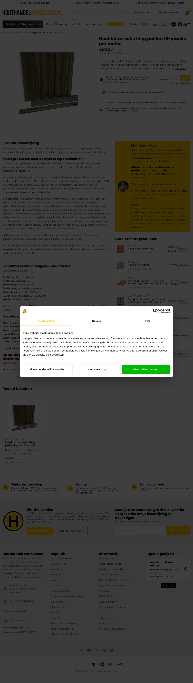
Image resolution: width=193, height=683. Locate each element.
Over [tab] (147, 320)
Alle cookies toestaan (146, 369)
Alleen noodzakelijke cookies (47, 369)
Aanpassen (96, 369)
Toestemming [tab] (45, 320)
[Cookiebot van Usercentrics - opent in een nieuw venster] (155, 311)
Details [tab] (96, 320)
